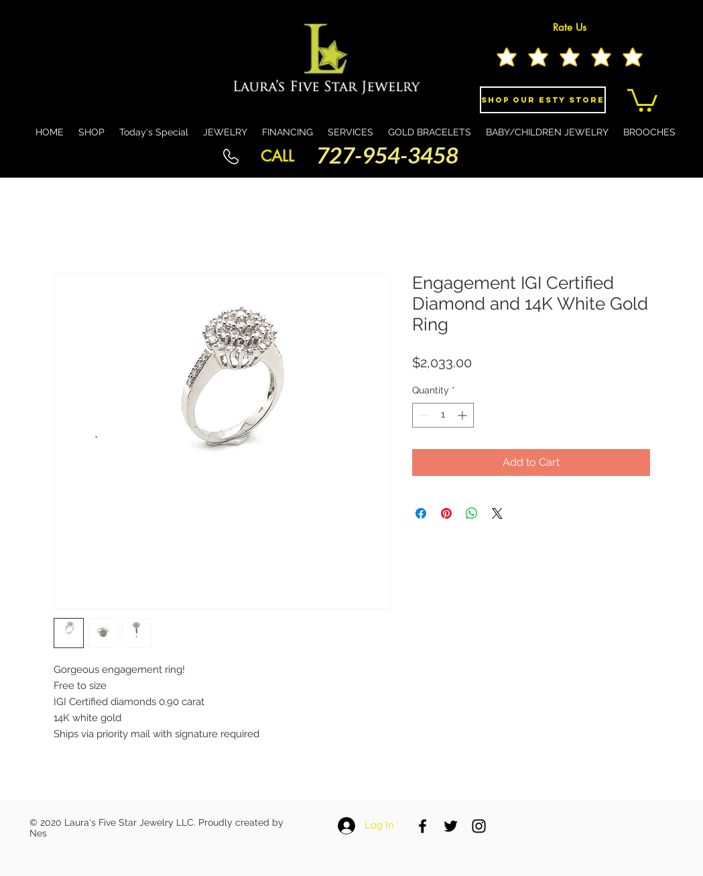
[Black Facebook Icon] (422, 826)
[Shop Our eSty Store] (543, 99)
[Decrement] (422, 415)
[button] (642, 99)
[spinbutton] (443, 415)
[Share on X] (497, 513)
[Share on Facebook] (421, 513)
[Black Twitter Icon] (451, 826)
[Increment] (463, 415)
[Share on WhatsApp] (472, 513)
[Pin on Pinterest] (446, 513)
